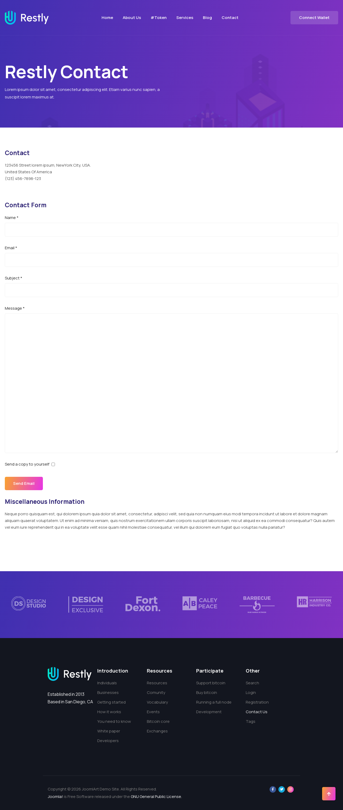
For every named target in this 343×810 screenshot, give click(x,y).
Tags (250, 721)
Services (184, 17)
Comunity (156, 692)
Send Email (24, 483)
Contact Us (256, 712)
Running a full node (214, 702)
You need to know (114, 721)
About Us (132, 17)
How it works (109, 712)
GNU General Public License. (156, 796)
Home (107, 17)
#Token (159, 17)
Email (11, 248)
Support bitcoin (210, 683)
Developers (108, 740)
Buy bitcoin (206, 692)
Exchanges (157, 731)
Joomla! (55, 796)
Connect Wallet (314, 17)
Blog (207, 17)
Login (251, 692)
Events (153, 712)
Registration (257, 702)
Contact (230, 17)
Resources (157, 683)
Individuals (107, 683)
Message (15, 308)
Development (209, 712)
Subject (13, 278)
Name (11, 217)
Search (252, 683)
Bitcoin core (158, 721)
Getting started (111, 702)
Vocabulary (157, 702)
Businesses (108, 692)
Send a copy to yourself (27, 464)
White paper (108, 731)
